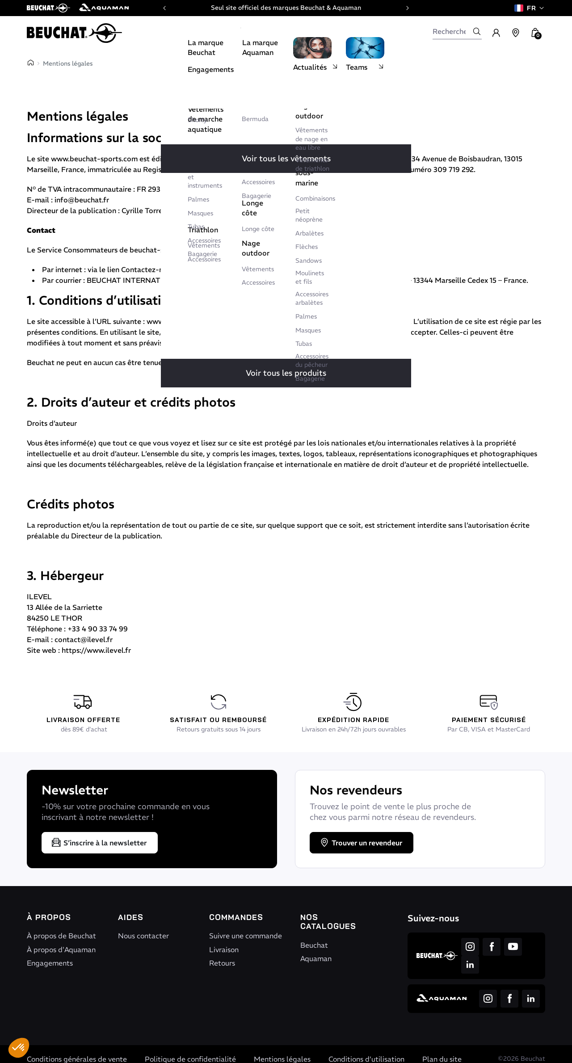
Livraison (224, 949)
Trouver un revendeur (360, 842)
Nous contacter (143, 935)
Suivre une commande (245, 935)
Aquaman (316, 958)
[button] (18, 1048)
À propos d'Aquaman (61, 949)
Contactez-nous (148, 269)
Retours (222, 962)
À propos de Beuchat (61, 935)
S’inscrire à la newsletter (99, 842)
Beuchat (314, 945)
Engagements (50, 962)
